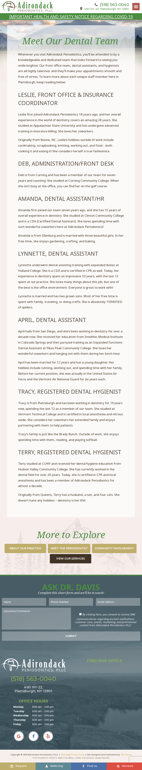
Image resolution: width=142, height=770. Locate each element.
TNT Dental (126, 754)
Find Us (89, 766)
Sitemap (65, 754)
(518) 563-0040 (111, 5)
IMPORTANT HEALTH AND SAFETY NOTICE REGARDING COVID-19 (71, 16)
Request (18, 766)
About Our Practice (25, 548)
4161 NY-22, (103, 9)
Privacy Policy (78, 754)
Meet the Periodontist (69, 548)
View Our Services (70, 558)
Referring (54, 766)
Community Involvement (114, 548)
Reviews (124, 766)
